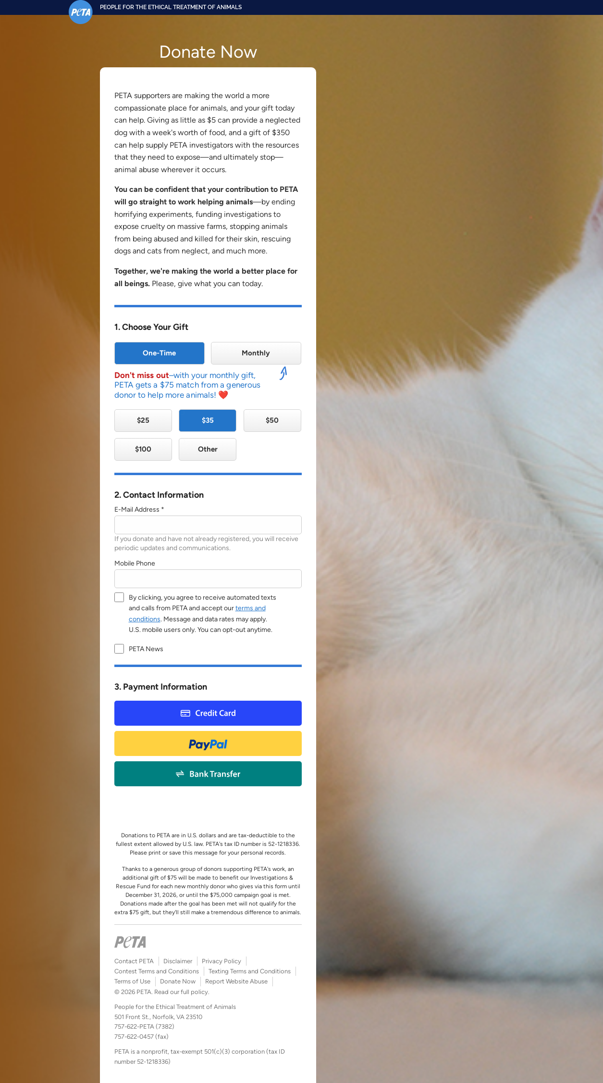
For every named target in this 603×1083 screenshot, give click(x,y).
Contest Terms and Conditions (156, 971)
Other (208, 449)
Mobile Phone (134, 563)
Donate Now (178, 981)
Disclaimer (177, 961)
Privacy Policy (221, 961)
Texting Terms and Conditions (250, 971)
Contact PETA (134, 961)
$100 (143, 449)
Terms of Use (132, 981)
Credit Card (208, 713)
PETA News (146, 649)
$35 (208, 420)
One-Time (159, 353)
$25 (143, 420)
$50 (272, 420)
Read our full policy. (181, 991)
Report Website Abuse (236, 981)
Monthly (256, 353)
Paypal (208, 743)
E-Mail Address (137, 509)
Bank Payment (207, 773)
